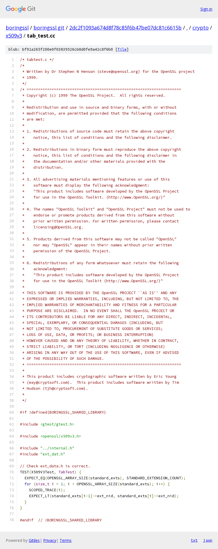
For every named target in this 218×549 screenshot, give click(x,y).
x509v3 (14, 35)
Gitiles (34, 540)
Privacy (49, 540)
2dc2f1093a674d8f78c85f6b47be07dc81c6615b (125, 27)
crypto (200, 27)
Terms (66, 540)
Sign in (206, 9)
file (122, 49)
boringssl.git (48, 27)
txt (194, 540)
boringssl (17, 27)
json (207, 540)
